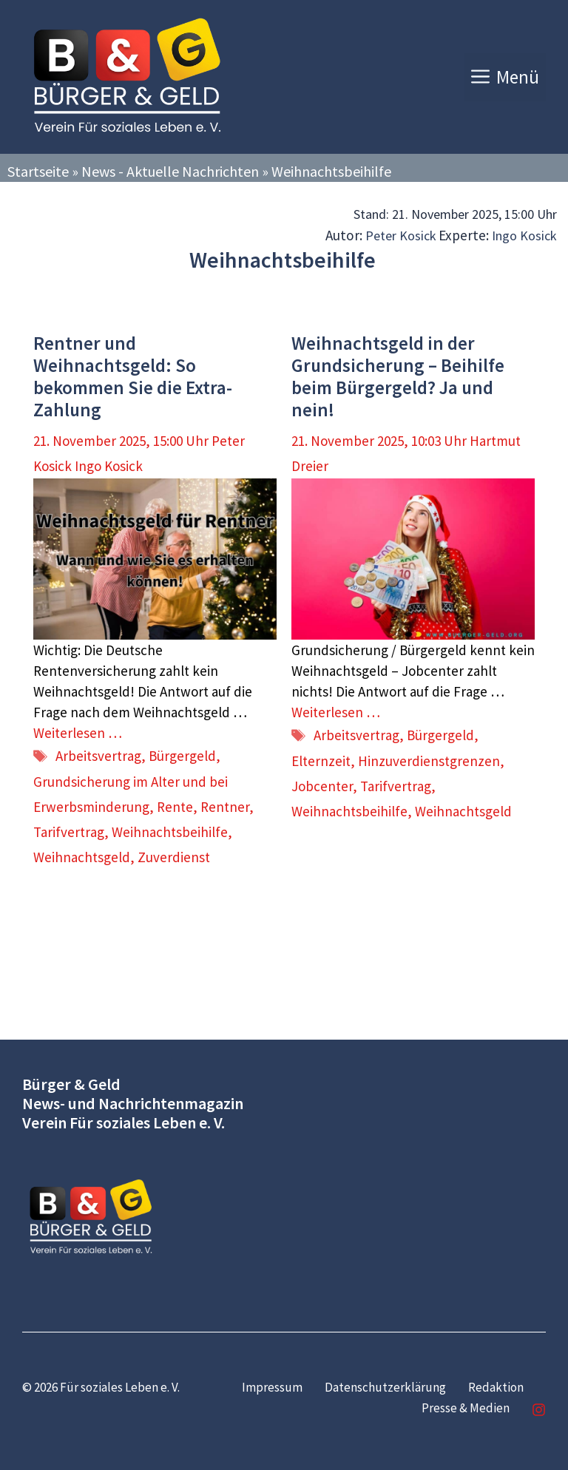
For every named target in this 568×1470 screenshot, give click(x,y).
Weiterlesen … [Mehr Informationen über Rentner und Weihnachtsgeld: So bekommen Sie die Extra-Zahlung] (77, 733)
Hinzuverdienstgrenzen (429, 761)
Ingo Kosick (524, 235)
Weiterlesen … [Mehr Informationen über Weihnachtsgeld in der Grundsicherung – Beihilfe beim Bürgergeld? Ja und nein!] (335, 712)
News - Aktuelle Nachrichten (170, 171)
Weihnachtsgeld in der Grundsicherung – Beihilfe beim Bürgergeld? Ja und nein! (397, 376)
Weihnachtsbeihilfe (170, 832)
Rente (175, 807)
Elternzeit (321, 761)
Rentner (224, 807)
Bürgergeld (182, 756)
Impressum (272, 1387)
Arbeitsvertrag (98, 756)
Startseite (38, 171)
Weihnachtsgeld (81, 857)
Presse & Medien (466, 1408)
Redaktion (496, 1387)
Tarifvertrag (68, 832)
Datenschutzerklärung (385, 1387)
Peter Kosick (400, 235)
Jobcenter (322, 786)
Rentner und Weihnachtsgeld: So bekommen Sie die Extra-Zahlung (132, 376)
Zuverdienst (174, 857)
